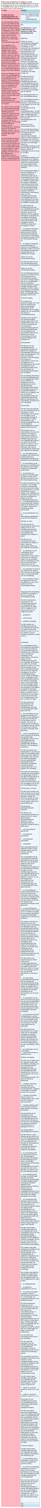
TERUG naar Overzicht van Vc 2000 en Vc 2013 (16, 2)
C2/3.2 (23, 14)
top (22, 24)
